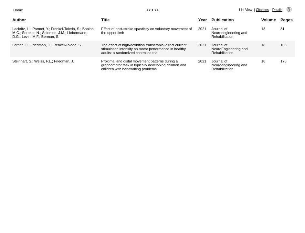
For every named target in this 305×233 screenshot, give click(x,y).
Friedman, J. (40, 45)
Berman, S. (50, 37)
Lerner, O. (20, 45)
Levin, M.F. (30, 37)
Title (105, 19)
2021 (202, 29)
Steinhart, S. (22, 61)
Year (202, 19)
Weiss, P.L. (43, 61)
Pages (286, 19)
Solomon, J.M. (53, 33)
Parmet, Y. (40, 29)
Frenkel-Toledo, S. (65, 29)
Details (277, 10)
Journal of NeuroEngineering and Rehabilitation (230, 49)
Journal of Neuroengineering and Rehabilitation (229, 33)
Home (18, 10)
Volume (268, 19)
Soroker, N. (31, 33)
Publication (223, 19)
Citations (262, 10)
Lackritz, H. (21, 29)
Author (19, 19)
